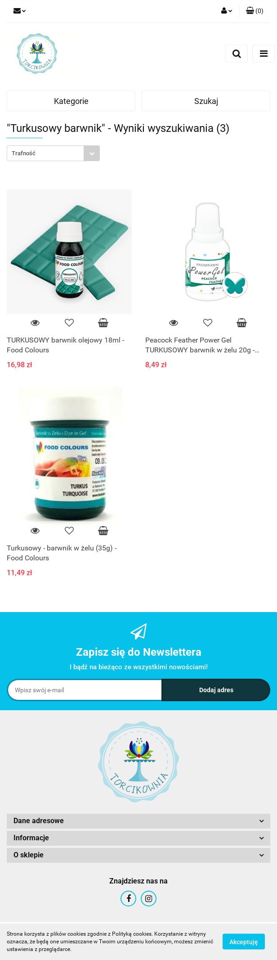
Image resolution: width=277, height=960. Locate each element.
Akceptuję (243, 942)
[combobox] (53, 153)
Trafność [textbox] (24, 153)
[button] (254, 11)
